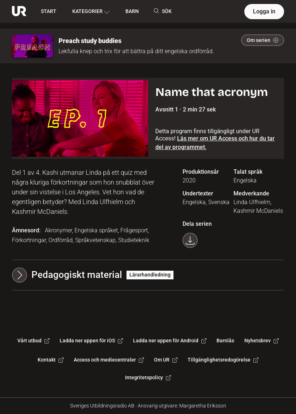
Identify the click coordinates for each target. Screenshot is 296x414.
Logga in (264, 11)
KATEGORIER (91, 11)
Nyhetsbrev (261, 340)
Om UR (165, 360)
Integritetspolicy (148, 377)
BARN (132, 11)
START (48, 11)
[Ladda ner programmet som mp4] (190, 240)
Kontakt (51, 360)
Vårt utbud (33, 340)
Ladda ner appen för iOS (91, 340)
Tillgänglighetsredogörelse (223, 360)
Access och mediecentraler (109, 360)
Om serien (262, 40)
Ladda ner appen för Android (169, 340)
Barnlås (225, 340)
